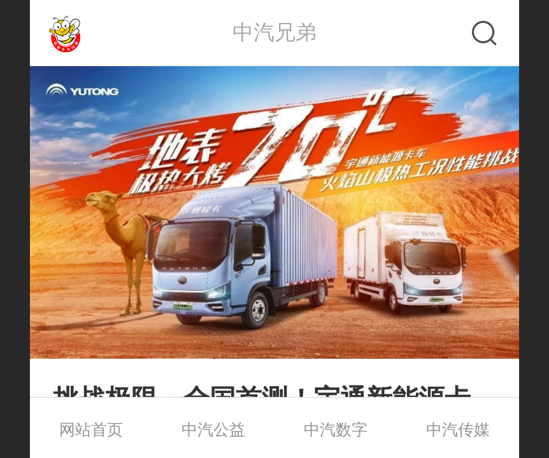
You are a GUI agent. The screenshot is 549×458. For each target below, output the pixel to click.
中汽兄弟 (274, 32)
